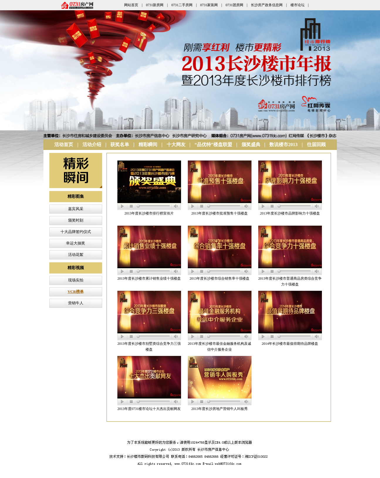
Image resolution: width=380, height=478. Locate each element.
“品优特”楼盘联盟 (213, 144)
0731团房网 (234, 5)
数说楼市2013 (283, 144)
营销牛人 (75, 303)
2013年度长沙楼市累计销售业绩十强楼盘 (149, 278)
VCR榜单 (75, 291)
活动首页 (63, 144)
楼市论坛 (298, 5)
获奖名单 (119, 144)
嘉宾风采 (75, 209)
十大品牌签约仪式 (75, 231)
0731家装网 (209, 5)
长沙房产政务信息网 (267, 5)
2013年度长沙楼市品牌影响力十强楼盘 (290, 213)
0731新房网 (154, 5)
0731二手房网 (181, 5)
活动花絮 (75, 254)
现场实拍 (75, 280)
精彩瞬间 (148, 144)
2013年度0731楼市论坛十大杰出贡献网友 (149, 409)
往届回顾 (316, 144)
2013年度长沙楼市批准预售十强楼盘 (219, 213)
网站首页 (131, 5)
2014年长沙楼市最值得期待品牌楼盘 (290, 344)
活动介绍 (91, 144)
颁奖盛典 (250, 144)
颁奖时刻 (75, 220)
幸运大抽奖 (75, 243)
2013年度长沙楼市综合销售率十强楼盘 (219, 278)
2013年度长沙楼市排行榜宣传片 (149, 213)
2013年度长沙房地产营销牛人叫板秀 (219, 409)
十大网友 (176, 144)
